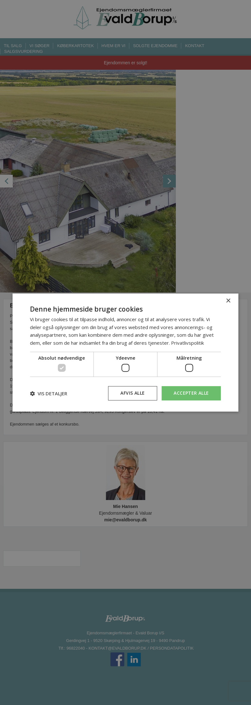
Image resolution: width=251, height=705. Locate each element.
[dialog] (125, 352)
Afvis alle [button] (132, 393)
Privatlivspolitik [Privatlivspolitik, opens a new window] (187, 343)
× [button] (228, 301)
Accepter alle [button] (191, 393)
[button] (48, 393)
